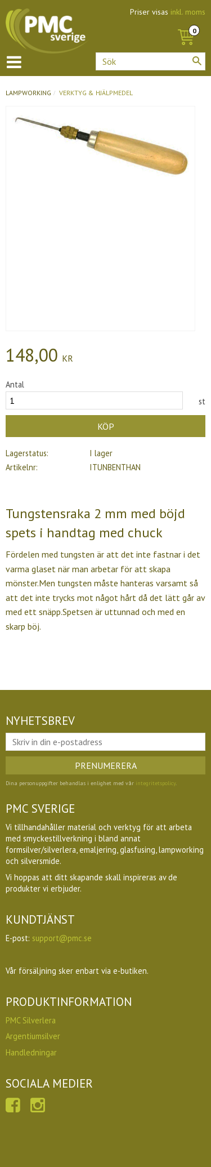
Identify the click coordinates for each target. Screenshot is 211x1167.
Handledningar (31, 1052)
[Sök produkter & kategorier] (150, 61)
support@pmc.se (62, 938)
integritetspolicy (156, 783)
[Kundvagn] (186, 24)
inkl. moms (187, 12)
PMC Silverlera (31, 1020)
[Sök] (196, 60)
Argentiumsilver (33, 1036)
